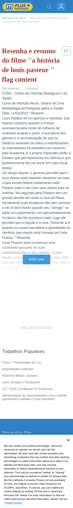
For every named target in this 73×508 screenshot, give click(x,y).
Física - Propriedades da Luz (21, 362)
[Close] (68, 442)
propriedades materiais (17, 369)
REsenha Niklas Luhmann (20, 375)
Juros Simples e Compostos (21, 382)
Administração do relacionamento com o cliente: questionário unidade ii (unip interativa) (34, 397)
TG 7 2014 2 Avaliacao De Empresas (27, 389)
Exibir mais (36, 259)
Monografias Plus (14, 18)
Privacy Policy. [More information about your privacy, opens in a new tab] (14, 505)
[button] (66, 66)
